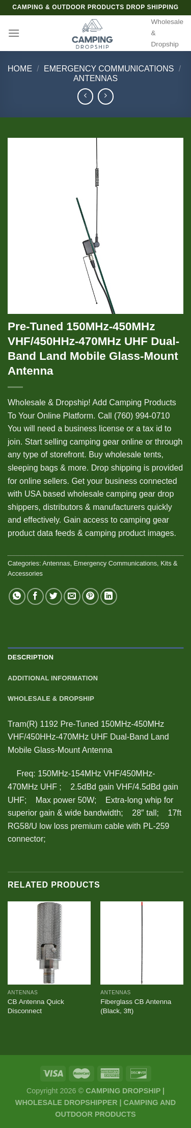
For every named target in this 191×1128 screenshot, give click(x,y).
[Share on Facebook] (35, 596)
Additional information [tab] (53, 678)
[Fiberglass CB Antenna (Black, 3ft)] (141, 943)
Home (20, 68)
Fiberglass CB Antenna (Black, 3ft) (135, 1006)
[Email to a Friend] (72, 596)
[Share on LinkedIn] (108, 596)
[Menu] (14, 32)
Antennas (95, 78)
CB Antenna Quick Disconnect (36, 1006)
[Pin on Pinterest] (90, 596)
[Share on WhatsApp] (17, 596)
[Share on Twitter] (53, 596)
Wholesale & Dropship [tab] (51, 698)
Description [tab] (30, 657)
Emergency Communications (109, 68)
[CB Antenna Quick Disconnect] (49, 943)
